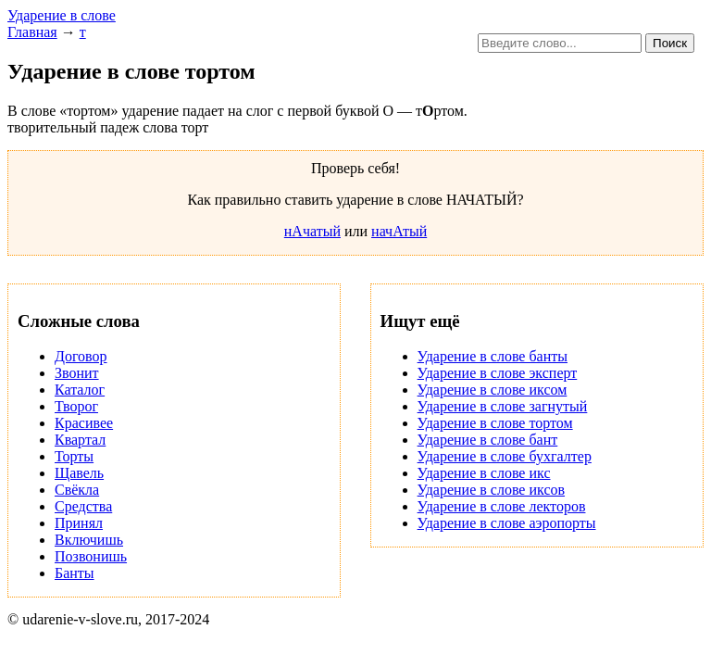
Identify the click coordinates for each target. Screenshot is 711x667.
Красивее (84, 423)
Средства (83, 506)
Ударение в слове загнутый (503, 406)
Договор (81, 356)
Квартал (80, 439)
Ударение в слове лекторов (502, 506)
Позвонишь (91, 556)
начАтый (399, 231)
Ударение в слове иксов (491, 489)
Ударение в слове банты (493, 356)
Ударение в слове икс (484, 473)
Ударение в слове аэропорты (507, 523)
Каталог (80, 389)
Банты (74, 573)
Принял (79, 523)
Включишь (89, 539)
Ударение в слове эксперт (498, 373)
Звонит (77, 373)
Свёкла (77, 489)
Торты (74, 456)
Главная (32, 32)
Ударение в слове (61, 15)
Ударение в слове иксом (493, 389)
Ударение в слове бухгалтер (505, 456)
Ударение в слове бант (488, 439)
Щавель (79, 473)
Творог (76, 406)
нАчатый (312, 231)
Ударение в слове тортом (495, 423)
